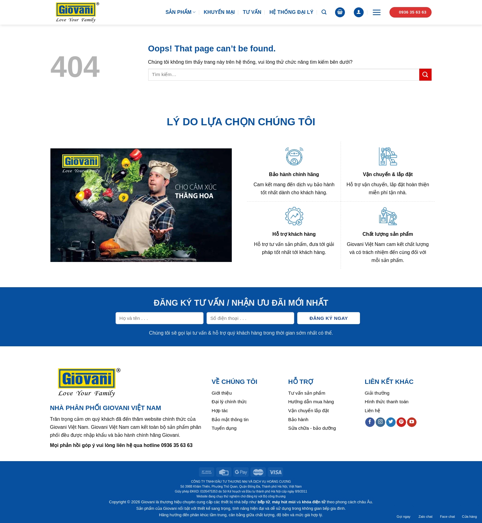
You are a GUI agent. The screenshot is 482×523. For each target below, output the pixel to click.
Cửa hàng (469, 512)
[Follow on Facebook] (370, 422)
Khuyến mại (219, 12)
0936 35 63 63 (176, 445)
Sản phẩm (180, 12)
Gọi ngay (403, 512)
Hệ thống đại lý (291, 12)
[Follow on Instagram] (380, 422)
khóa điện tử (314, 502)
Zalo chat (425, 512)
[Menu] (376, 12)
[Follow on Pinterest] (401, 422)
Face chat (447, 512)
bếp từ (264, 502)
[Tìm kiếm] (324, 12)
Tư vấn (252, 12)
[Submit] (425, 75)
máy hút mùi (283, 502)
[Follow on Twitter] (391, 422)
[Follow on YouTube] (412, 422)
